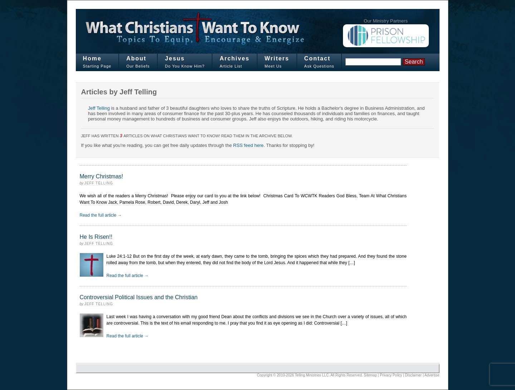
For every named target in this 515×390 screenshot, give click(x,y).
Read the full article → (101, 215)
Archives (235, 58)
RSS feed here (248, 145)
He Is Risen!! (96, 237)
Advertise (432, 375)
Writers (277, 58)
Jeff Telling (99, 108)
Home (92, 58)
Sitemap (370, 375)
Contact (317, 58)
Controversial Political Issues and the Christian (139, 297)
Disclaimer (413, 375)
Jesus (175, 58)
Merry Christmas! (101, 176)
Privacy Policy (391, 375)
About (136, 58)
